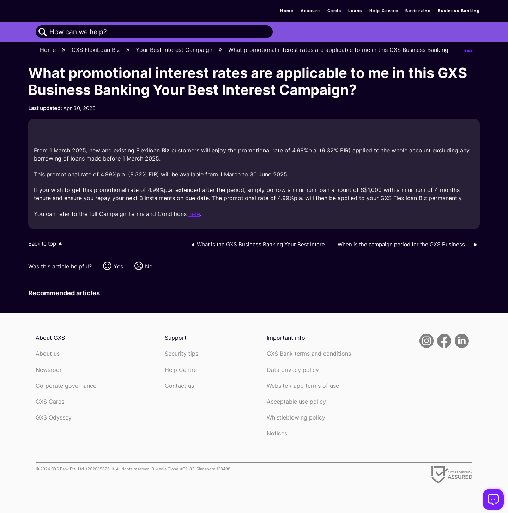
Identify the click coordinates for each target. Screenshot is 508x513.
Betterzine (418, 10)
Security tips (181, 353)
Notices (277, 433)
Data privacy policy (293, 370)
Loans (355, 10)
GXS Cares (50, 401)
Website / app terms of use (303, 385)
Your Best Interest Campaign (175, 49)
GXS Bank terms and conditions (309, 353)
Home (287, 10)
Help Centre (384, 10)
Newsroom (50, 370)
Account (310, 10)
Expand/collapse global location (468, 48)
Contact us (179, 385)
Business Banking (459, 10)
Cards (334, 10)
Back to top (42, 243)
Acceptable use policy (296, 401)
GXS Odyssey (54, 417)
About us (48, 353)
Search (43, 32)
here (194, 213)
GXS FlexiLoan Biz (97, 49)
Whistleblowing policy (296, 417)
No (149, 266)
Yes (118, 266)
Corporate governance (66, 385)
